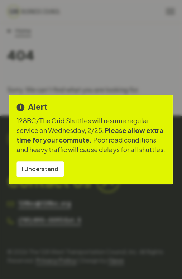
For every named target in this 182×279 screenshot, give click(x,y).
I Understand (40, 169)
